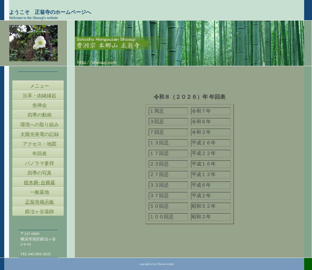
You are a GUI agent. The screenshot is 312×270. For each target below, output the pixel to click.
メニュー (39, 85)
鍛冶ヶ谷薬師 (39, 211)
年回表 (39, 153)
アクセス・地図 (39, 143)
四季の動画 (39, 114)
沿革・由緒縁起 (39, 95)
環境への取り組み (39, 124)
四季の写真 (39, 172)
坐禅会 (39, 105)
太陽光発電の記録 (39, 134)
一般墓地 (39, 192)
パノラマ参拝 (39, 163)
